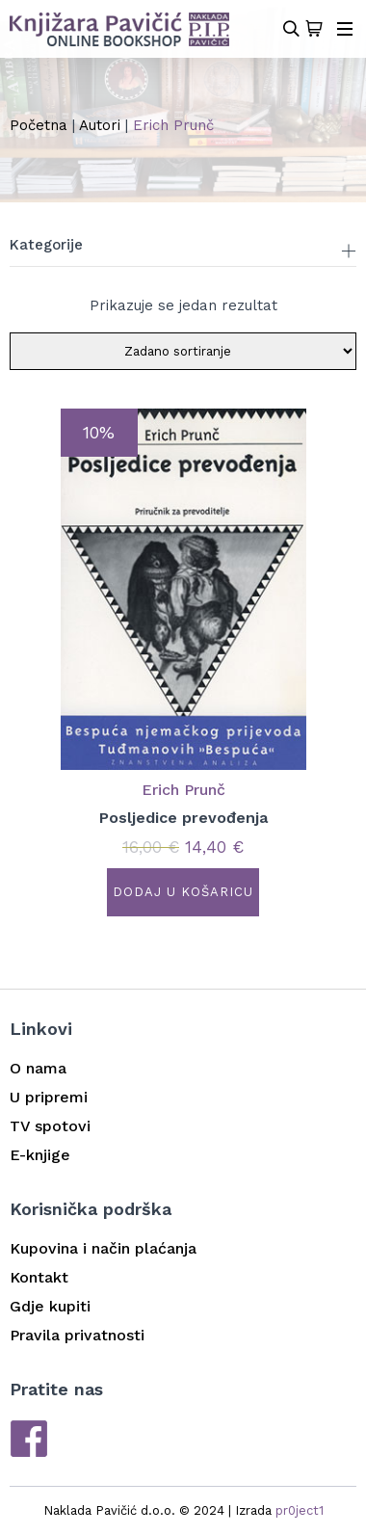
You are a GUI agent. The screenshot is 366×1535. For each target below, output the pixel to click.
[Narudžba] (183, 351)
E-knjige (40, 1155)
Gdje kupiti (50, 1306)
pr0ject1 (299, 1510)
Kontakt (39, 1277)
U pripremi (49, 1097)
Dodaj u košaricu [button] (183, 892)
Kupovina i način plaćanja (103, 1248)
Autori (99, 125)
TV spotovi (50, 1126)
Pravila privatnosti (77, 1335)
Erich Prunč (183, 790)
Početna (38, 125)
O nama (38, 1068)
